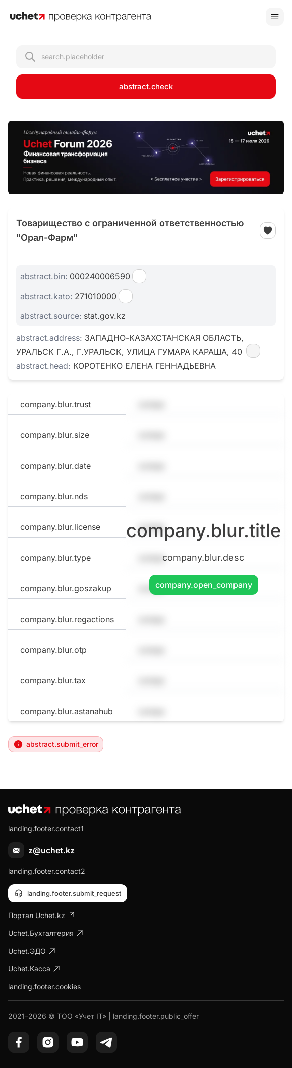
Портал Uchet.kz (41, 915)
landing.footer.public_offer (156, 1016)
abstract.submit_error (55, 744)
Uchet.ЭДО (32, 951)
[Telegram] (106, 1042)
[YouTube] (77, 1042)
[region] (146, 157)
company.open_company (203, 585)
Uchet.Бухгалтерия (46, 933)
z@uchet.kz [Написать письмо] (51, 850)
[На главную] (80, 16)
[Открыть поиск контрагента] (146, 56)
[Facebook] (18, 1042)
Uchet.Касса (34, 968)
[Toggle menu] (275, 17)
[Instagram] (48, 1042)
